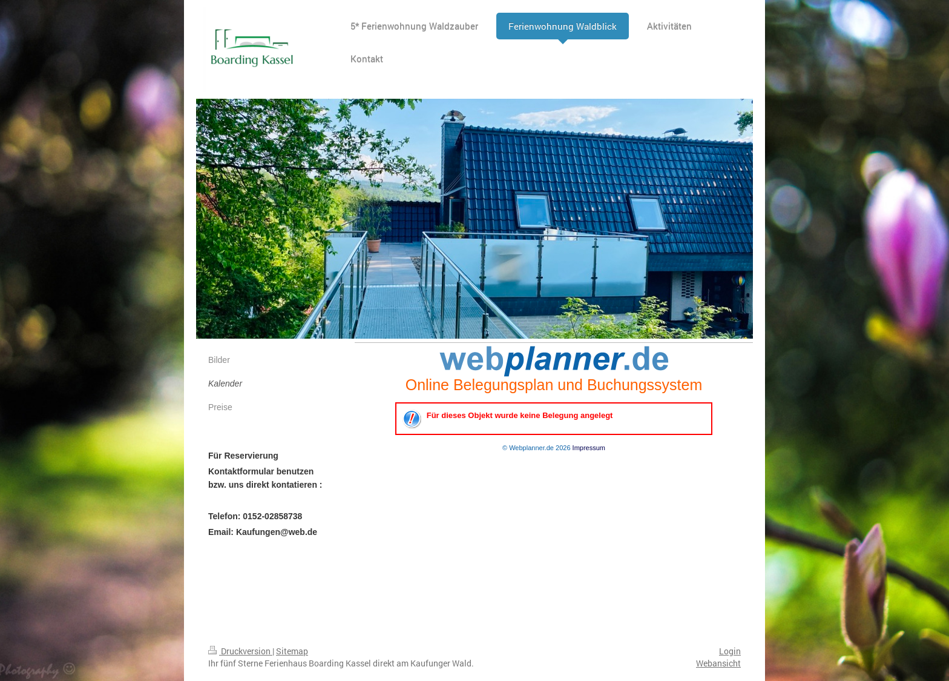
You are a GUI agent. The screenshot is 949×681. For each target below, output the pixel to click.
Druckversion (240, 651)
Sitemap (292, 651)
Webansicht (718, 663)
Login (730, 651)
